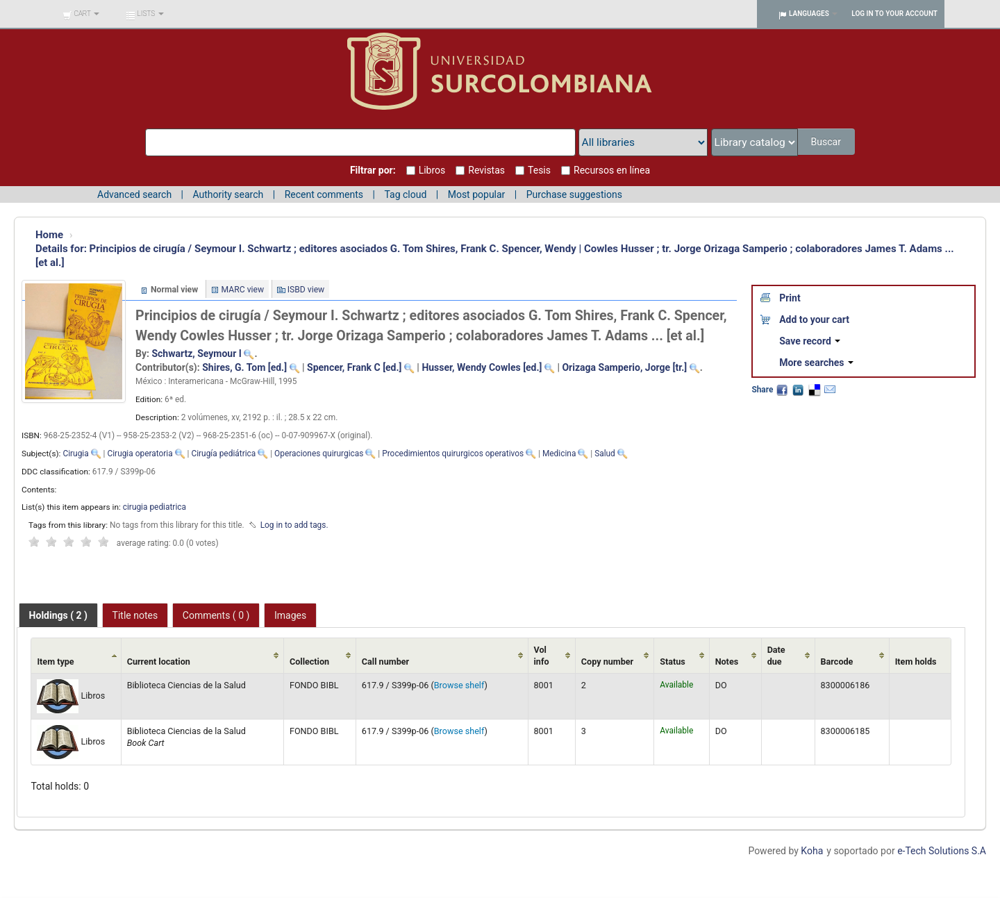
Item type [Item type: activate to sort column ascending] (55, 661)
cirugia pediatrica (154, 507)
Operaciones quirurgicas (318, 453)
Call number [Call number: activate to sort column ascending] (385, 661)
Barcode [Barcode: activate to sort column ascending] (837, 661)
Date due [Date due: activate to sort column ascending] (776, 656)
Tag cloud (405, 194)
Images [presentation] (290, 615)
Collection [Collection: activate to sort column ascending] (309, 661)
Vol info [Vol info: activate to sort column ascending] (541, 656)
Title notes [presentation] (135, 615)
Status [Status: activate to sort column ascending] (672, 661)
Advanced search (134, 194)
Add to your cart (814, 319)
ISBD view (306, 289)
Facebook (782, 390)
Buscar (827, 141)
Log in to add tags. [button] (294, 525)
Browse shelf (459, 685)
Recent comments (324, 194)
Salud (604, 453)
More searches (816, 362)
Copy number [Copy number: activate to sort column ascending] (607, 661)
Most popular (477, 194)
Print (789, 298)
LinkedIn (798, 390)
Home (49, 234)
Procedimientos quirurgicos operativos (453, 453)
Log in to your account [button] (894, 13)
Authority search (227, 194)
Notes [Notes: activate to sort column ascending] (727, 661)
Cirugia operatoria (139, 453)
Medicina (559, 453)
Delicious (814, 390)
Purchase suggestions (574, 194)
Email (830, 390)
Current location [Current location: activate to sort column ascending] (158, 661)
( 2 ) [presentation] (58, 615)
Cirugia (75, 453)
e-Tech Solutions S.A (941, 850)
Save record (809, 341)
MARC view (243, 289)
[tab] (58, 615)
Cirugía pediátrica (223, 453)
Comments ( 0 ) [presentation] (216, 615)
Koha (812, 850)
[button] (81, 14)
